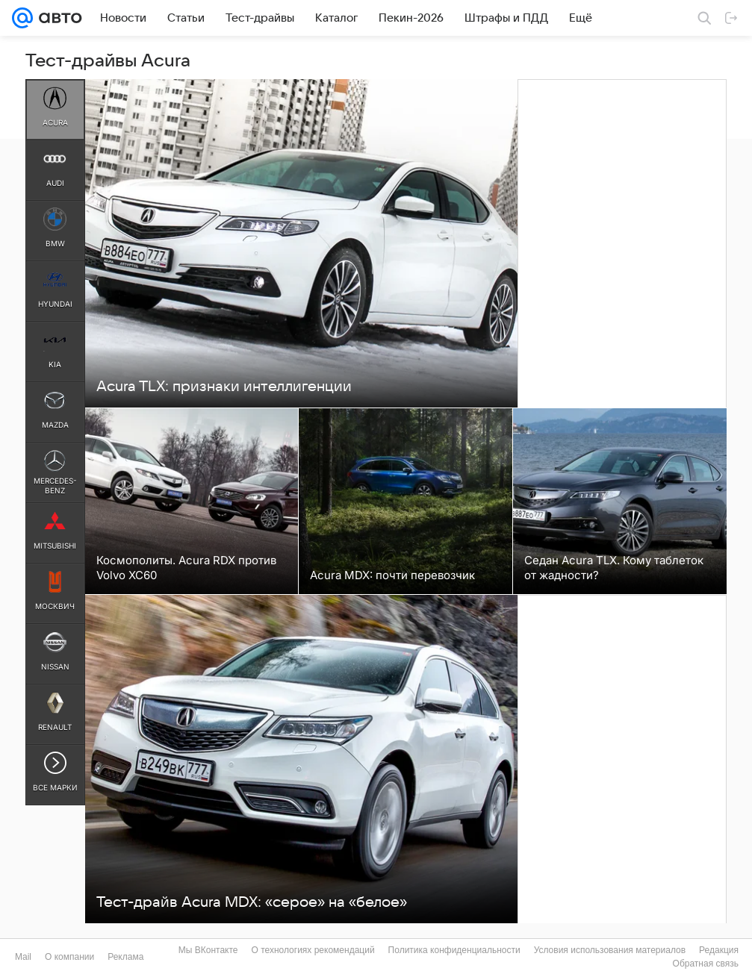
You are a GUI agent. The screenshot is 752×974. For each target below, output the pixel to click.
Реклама (125, 957)
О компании (69, 957)
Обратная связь (706, 963)
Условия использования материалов (610, 950)
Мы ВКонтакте (208, 950)
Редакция (719, 950)
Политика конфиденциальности (454, 950)
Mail (23, 957)
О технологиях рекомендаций (312, 950)
